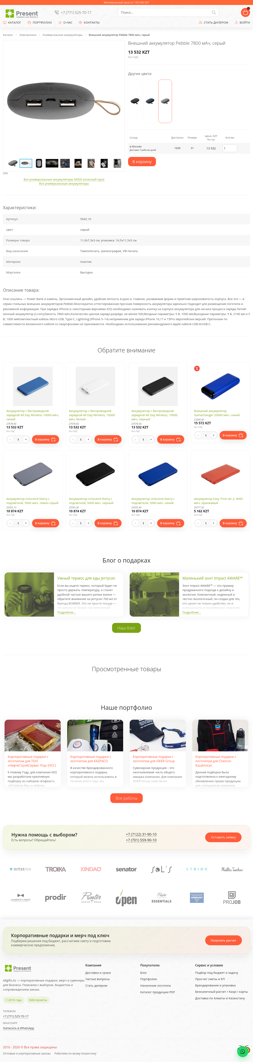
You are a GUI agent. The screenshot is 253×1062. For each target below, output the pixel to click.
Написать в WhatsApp (18, 1028)
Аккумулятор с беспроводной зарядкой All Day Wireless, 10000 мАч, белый (92, 415)
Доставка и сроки (98, 973)
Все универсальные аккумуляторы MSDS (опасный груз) (64, 179)
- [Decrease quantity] (10, 439)
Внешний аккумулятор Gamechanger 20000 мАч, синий (217, 413)
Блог (143, 973)
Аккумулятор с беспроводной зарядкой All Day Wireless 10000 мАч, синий (32, 415)
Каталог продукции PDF (157, 992)
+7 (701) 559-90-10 (141, 840)
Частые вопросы (97, 979)
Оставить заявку (223, 837)
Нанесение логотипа (155, 985)
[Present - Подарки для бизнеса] (22, 12)
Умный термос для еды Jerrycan (86, 578)
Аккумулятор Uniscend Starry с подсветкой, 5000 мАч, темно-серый (32, 501)
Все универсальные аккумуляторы (64, 183)
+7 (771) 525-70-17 (76, 12)
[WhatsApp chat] (242, 1051)
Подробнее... (66, 612)
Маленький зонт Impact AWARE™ (212, 578)
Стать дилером (96, 985)
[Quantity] (18, 439)
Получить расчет (223, 940)
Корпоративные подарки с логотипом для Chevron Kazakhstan (215, 761)
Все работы (126, 798)
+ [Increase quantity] (26, 439)
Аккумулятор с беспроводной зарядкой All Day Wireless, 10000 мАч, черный (154, 415)
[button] (118, 47)
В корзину (142, 161)
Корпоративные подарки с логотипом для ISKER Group (154, 759)
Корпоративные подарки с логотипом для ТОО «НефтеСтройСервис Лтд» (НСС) (32, 761)
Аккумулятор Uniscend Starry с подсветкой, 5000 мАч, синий (153, 501)
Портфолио (148, 979)
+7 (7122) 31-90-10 (141, 834)
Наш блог (126, 628)
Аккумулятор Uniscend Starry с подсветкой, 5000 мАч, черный (91, 501)
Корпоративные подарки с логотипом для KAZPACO (90, 759)
